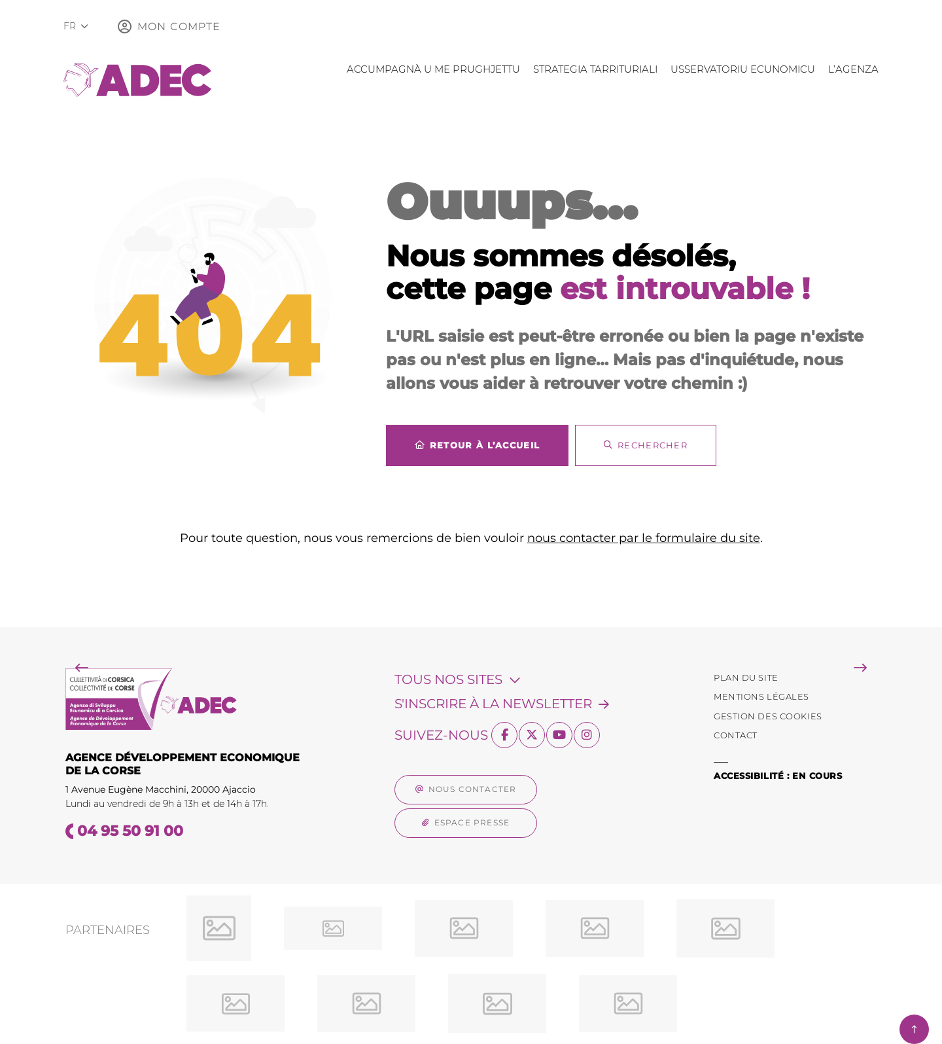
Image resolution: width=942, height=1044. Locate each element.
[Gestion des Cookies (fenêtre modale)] (768, 716)
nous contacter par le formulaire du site (643, 538)
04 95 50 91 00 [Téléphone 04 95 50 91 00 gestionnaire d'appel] (130, 831)
